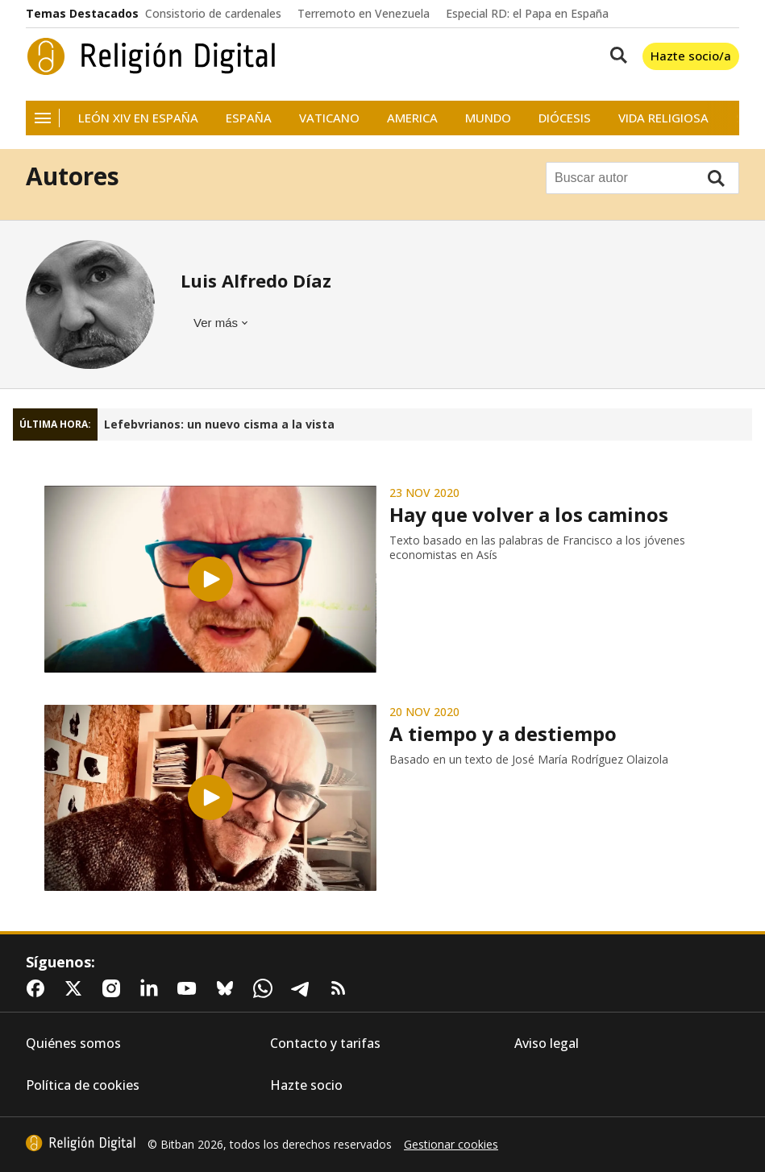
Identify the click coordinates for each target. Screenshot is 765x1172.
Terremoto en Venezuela (363, 13)
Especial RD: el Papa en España (527, 13)
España (249, 118)
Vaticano (329, 118)
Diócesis (564, 118)
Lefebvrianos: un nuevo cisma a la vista (219, 424)
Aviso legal (546, 1043)
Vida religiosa (663, 118)
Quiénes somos (73, 1043)
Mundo (488, 118)
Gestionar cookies (451, 1144)
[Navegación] (43, 118)
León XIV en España (138, 118)
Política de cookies (82, 1085)
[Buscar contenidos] (615, 56)
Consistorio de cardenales (213, 13)
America (412, 118)
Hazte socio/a (691, 56)
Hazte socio (306, 1085)
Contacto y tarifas (325, 1043)
